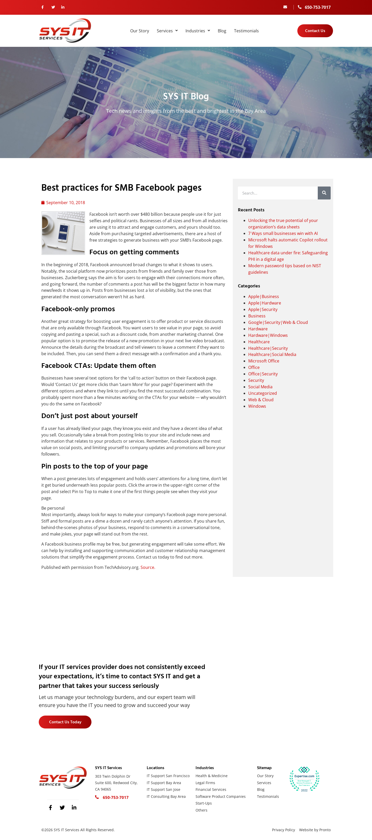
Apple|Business (263, 296)
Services (167, 31)
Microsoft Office (263, 361)
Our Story (139, 31)
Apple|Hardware (264, 303)
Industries (197, 31)
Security (256, 380)
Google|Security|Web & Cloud (278, 322)
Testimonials (246, 31)
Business (257, 316)
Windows (257, 406)
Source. (148, 567)
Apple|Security (262, 309)
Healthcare (259, 342)
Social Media (260, 387)
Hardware (258, 329)
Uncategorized (262, 393)
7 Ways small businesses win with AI (283, 233)
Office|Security (263, 374)
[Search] (324, 193)
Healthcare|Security (268, 348)
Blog (222, 31)
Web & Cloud (261, 400)
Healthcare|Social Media (272, 354)
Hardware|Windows (268, 335)
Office (254, 367)
